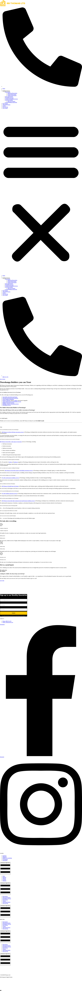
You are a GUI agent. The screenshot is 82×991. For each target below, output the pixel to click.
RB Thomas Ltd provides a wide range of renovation (11, 441)
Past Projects (5, 103)
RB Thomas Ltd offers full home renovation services (13, 432)
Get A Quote (5, 108)
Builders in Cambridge (7, 858)
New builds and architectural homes (10, 397)
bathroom (8, 400)
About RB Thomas (6, 104)
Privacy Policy (14, 975)
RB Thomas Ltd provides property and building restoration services (19, 470)
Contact (4, 105)
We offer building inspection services (9, 493)
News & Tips (5, 107)
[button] (41, 192)
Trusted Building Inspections (11, 102)
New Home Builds (9, 100)
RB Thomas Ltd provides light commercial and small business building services (18, 500)
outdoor (15, 400)
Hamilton (4, 855)
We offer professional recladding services (10, 477)
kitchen (10, 462)
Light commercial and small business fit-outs (12, 401)
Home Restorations (9, 96)
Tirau (4, 876)
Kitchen (4, 400)
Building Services (6, 90)
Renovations (7, 92)
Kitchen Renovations (12, 94)
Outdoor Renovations (12, 95)
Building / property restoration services (11, 403)
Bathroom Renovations (12, 93)
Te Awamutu (5, 859)
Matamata (5, 856)
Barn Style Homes (11, 101)
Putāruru (4, 877)
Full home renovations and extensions (10, 398)
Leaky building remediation (8, 399)
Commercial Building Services (11, 98)
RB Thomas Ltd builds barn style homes (10, 486)
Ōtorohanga (5, 860)
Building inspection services (8, 402)
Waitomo (4, 880)
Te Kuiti (4, 879)
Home (4, 88)
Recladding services (7, 405)
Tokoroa (4, 878)
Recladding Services (9, 97)
